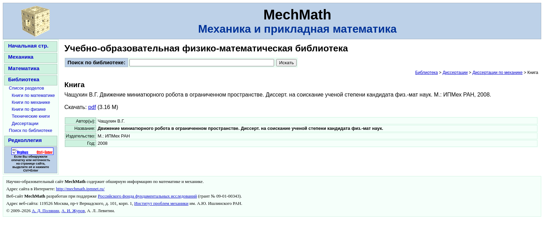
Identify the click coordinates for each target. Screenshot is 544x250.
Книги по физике (29, 109)
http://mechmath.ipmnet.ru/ (80, 188)
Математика (23, 68)
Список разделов (26, 88)
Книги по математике (33, 95)
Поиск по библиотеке (30, 130)
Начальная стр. (28, 46)
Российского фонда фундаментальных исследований (147, 196)
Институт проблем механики (161, 203)
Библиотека (23, 79)
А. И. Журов (73, 210)
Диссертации (25, 123)
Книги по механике (31, 102)
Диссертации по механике (498, 72)
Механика (20, 57)
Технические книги (31, 116)
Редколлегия (25, 140)
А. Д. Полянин (45, 210)
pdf (92, 107)
